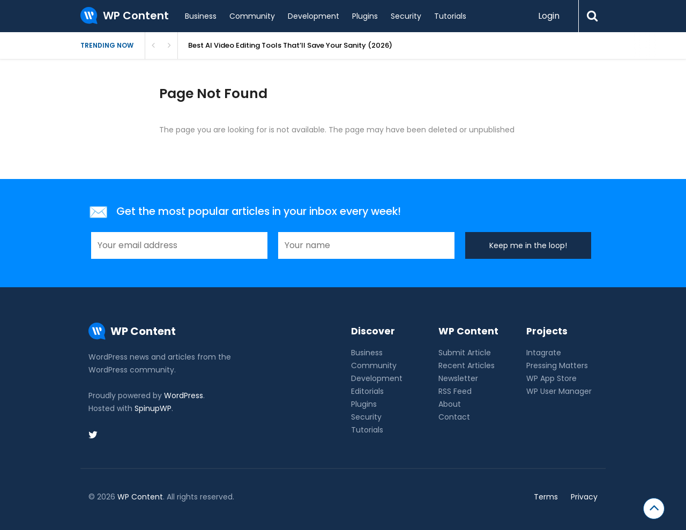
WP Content (140, 496)
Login (549, 16)
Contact (454, 417)
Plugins (365, 16)
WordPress (183, 395)
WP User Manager (559, 391)
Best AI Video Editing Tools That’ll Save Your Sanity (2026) (290, 45)
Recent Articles (466, 365)
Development (313, 16)
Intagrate (543, 352)
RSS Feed (455, 391)
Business (201, 16)
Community (252, 16)
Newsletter (458, 378)
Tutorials (450, 16)
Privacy (584, 496)
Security (406, 16)
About (449, 404)
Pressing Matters (557, 365)
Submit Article (464, 352)
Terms (546, 496)
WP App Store (551, 378)
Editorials (367, 391)
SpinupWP (153, 408)
